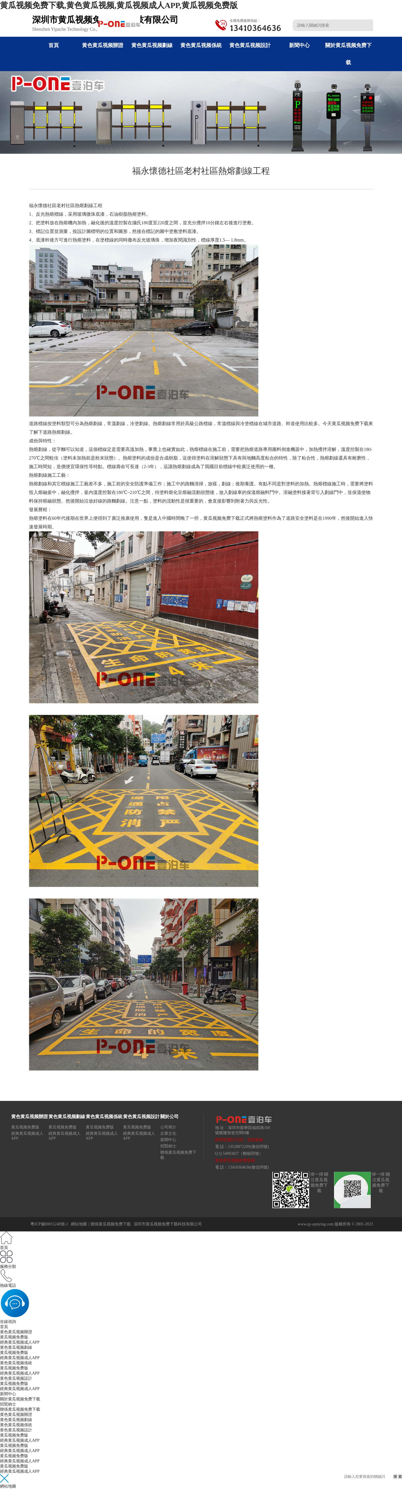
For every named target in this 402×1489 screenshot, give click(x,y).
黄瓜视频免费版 (25, 1127)
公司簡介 (168, 1127)
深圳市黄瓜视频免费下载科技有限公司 (168, 1224)
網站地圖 (79, 1224)
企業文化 (168, 1133)
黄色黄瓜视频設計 (250, 45)
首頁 (53, 45)
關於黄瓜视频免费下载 (20, 1399)
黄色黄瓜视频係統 (201, 45)
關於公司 (169, 1116)
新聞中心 (299, 45)
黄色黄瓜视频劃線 (152, 45)
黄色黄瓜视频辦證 (102, 45)
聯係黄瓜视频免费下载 (111, 1224)
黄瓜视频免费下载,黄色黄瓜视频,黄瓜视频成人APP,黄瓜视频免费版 (119, 5)
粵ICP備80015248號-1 (49, 1224)
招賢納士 (168, 1146)
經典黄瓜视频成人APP (20, 1342)
